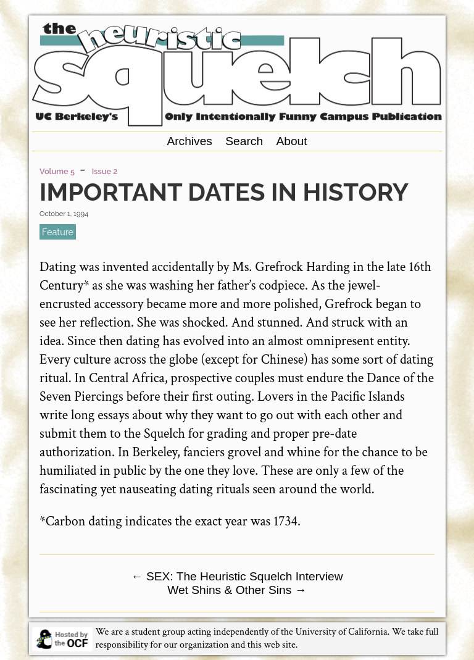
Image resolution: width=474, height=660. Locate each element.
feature (57, 232)
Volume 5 (57, 171)
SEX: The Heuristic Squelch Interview (237, 576)
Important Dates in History (224, 191)
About (291, 141)
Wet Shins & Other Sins (237, 589)
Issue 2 (105, 171)
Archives (189, 141)
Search (244, 141)
